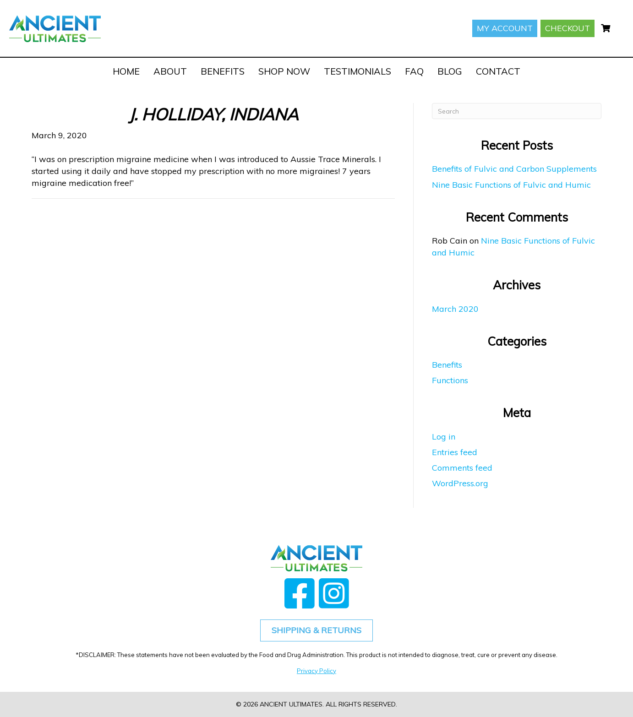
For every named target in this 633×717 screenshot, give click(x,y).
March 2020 (455, 309)
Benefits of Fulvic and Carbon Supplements (514, 168)
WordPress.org (460, 483)
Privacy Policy (316, 670)
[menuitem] (605, 28)
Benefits (447, 364)
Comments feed (462, 467)
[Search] (516, 111)
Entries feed (454, 452)
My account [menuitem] (505, 28)
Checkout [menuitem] (567, 28)
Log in (443, 436)
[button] (299, 593)
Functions (450, 380)
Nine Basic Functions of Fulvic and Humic (511, 184)
